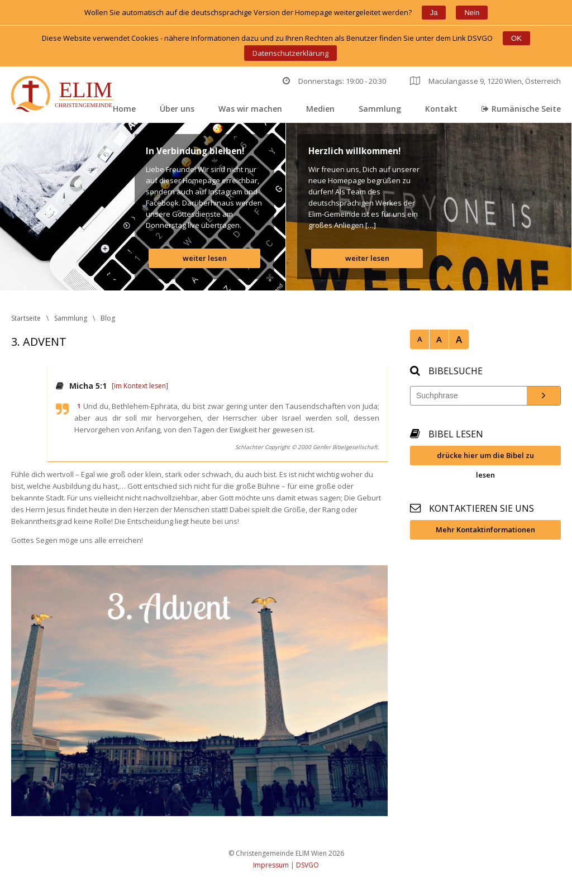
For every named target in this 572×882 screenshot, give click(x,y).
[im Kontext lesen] (140, 385)
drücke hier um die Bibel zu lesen (485, 457)
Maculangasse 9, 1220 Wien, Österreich (485, 81)
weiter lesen (205, 258)
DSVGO (307, 865)
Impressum (271, 865)
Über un (177, 108)
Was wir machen (250, 108)
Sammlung (380, 108)
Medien (320, 108)
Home (124, 108)
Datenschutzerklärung (290, 53)
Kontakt (441, 108)
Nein (471, 12)
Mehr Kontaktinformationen (485, 530)
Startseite (26, 318)
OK (516, 38)
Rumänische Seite (521, 108)
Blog (108, 318)
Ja (434, 12)
